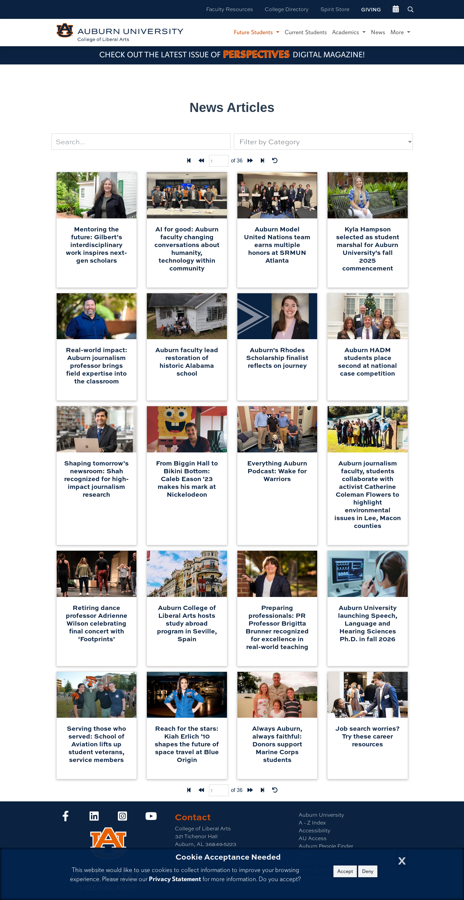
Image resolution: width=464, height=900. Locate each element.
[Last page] (262, 161)
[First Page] (189, 161)
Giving (371, 9)
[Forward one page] (250, 161)
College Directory (287, 9)
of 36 (237, 160)
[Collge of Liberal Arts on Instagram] (122, 818)
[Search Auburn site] (411, 9)
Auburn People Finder (326, 846)
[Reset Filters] (274, 161)
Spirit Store (334, 9)
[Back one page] (201, 161)
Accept (345, 871)
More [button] (397, 32)
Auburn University (321, 814)
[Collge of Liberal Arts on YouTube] (151, 818)
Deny (367, 871)
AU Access (313, 838)
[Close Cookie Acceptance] (402, 859)
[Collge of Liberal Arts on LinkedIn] (94, 818)
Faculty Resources (229, 9)
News (378, 32)
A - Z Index (312, 822)
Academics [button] (346, 32)
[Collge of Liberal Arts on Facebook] (65, 818)
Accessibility (314, 830)
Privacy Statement (175, 879)
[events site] (395, 9)
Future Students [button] (254, 32)
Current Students (306, 32)
